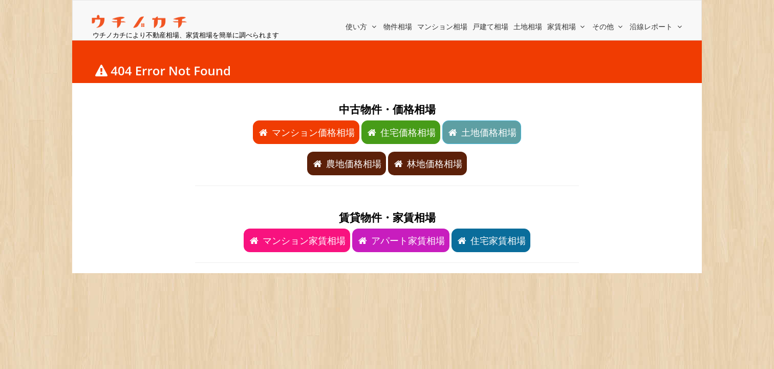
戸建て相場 (490, 26)
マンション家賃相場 (297, 240)
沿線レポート (657, 26)
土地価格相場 (482, 132)
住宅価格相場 (401, 132)
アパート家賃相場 (401, 240)
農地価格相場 (346, 163)
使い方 (362, 26)
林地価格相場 (427, 163)
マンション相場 (442, 26)
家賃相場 (567, 26)
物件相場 (397, 26)
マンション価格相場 (306, 132)
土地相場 (527, 26)
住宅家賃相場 (491, 240)
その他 (608, 26)
